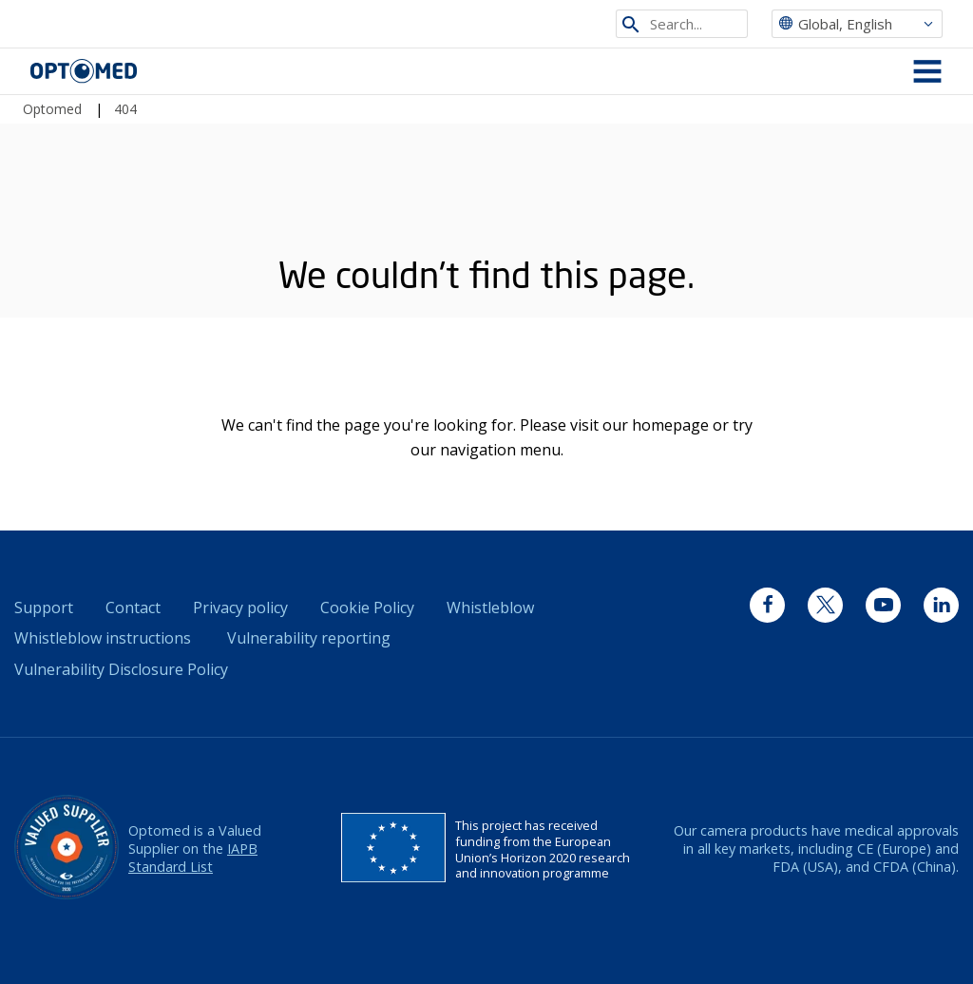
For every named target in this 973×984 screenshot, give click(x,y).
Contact (133, 607)
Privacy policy (240, 607)
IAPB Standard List (193, 857)
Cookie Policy (367, 607)
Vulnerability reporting (309, 637)
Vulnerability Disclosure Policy (121, 669)
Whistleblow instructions (102, 637)
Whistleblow (490, 607)
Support (43, 607)
